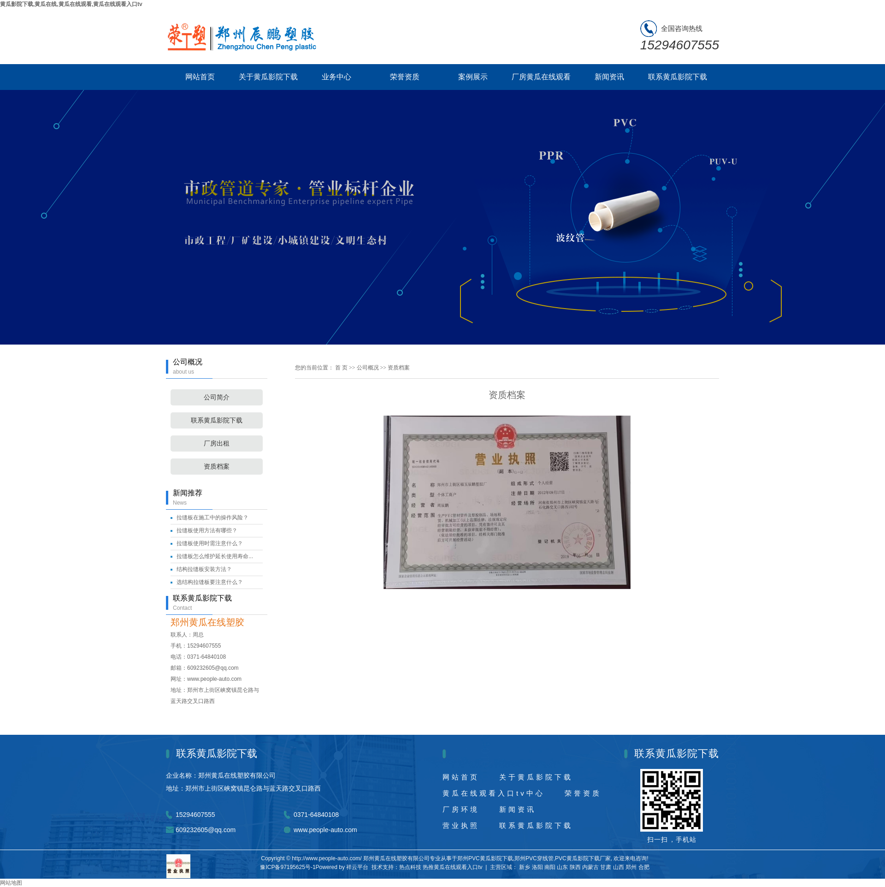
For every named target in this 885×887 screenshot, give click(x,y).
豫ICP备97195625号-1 (287, 867)
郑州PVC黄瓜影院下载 (485, 858)
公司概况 (368, 367)
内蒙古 (590, 867)
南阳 (549, 867)
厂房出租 (217, 443)
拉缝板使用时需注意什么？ (210, 543)
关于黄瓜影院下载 (268, 77)
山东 (562, 867)
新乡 (524, 867)
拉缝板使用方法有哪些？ (207, 530)
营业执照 (460, 825)
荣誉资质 (404, 77)
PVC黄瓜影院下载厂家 (583, 858)
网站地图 (11, 883)
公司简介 (217, 397)
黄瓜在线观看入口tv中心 (493, 793)
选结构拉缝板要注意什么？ (210, 582)
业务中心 (336, 77)
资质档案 (217, 466)
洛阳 (537, 867)
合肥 (643, 867)
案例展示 (473, 77)
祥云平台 (357, 867)
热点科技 (410, 867)
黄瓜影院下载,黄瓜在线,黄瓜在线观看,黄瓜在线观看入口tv (71, 4)
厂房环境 (460, 809)
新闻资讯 (609, 77)
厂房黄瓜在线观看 (541, 77)
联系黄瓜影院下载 (677, 77)
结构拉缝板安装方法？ (204, 569)
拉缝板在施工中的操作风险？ (212, 517)
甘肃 (605, 867)
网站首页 (200, 77)
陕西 (575, 867)
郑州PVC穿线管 (534, 858)
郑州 (631, 867)
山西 (618, 867)
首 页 (341, 367)
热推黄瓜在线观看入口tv (452, 867)
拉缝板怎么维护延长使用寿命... (215, 556)
